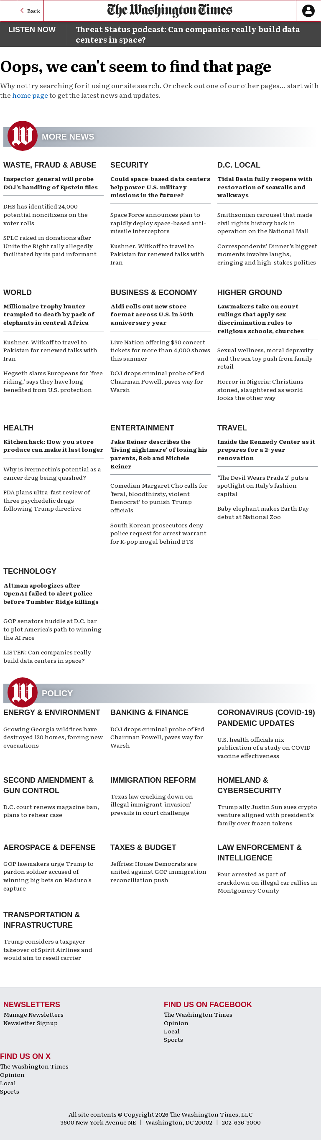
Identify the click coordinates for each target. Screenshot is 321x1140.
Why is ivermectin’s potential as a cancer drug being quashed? (52, 473)
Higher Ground (249, 292)
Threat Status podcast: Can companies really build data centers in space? (188, 34)
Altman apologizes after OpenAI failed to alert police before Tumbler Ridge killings (51, 593)
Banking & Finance (149, 712)
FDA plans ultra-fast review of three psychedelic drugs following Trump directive (46, 500)
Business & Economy (153, 292)
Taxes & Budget (143, 847)
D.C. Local (238, 165)
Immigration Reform (153, 780)
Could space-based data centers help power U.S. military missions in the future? (160, 186)
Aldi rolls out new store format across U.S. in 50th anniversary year (152, 314)
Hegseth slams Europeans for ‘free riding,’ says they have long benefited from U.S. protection (53, 381)
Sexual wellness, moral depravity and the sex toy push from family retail (265, 358)
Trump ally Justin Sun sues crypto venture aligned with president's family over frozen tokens (267, 814)
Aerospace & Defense (49, 847)
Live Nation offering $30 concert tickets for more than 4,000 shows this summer (160, 350)
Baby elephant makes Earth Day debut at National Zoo (263, 512)
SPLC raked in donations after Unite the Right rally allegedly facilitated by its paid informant (50, 245)
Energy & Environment (51, 712)
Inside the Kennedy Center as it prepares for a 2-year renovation (266, 449)
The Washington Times (198, 1014)
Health (18, 428)
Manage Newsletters (33, 1014)
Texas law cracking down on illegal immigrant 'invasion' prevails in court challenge (151, 804)
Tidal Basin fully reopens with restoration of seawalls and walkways (264, 186)
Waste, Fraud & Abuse (49, 165)
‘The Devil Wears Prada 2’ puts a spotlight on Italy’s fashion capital (262, 485)
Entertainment (142, 428)
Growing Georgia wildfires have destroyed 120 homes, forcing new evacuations (53, 737)
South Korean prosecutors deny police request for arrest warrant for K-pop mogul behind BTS (158, 533)
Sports (173, 1039)
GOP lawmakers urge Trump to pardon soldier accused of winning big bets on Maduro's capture (48, 875)
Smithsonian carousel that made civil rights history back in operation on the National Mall (265, 222)
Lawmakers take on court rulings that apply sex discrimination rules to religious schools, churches (260, 318)
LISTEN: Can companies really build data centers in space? (47, 656)
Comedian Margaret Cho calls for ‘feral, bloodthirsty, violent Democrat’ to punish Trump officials (159, 497)
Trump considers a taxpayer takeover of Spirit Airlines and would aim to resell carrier (47, 949)
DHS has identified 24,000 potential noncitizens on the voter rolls (45, 214)
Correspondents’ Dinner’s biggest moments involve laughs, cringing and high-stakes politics (267, 254)
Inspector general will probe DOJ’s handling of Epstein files (50, 182)
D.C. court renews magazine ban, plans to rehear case (51, 810)
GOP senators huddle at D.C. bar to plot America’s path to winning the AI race (52, 628)
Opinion (176, 1022)
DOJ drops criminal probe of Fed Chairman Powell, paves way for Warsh (157, 381)
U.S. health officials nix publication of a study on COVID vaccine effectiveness (264, 747)
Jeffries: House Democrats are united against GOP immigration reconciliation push (158, 871)
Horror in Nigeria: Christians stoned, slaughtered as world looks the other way (260, 389)
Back (33, 11)
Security (129, 165)
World (17, 292)
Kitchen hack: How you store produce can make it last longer (53, 445)
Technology (29, 571)
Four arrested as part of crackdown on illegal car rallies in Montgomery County (267, 882)
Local (172, 1031)
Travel (232, 428)
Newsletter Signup (30, 1022)
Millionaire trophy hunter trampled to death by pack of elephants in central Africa (48, 314)
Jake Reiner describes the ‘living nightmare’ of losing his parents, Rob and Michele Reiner (158, 453)
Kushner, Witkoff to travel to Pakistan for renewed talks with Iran (157, 254)
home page (30, 95)
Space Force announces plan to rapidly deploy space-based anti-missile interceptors (158, 222)
